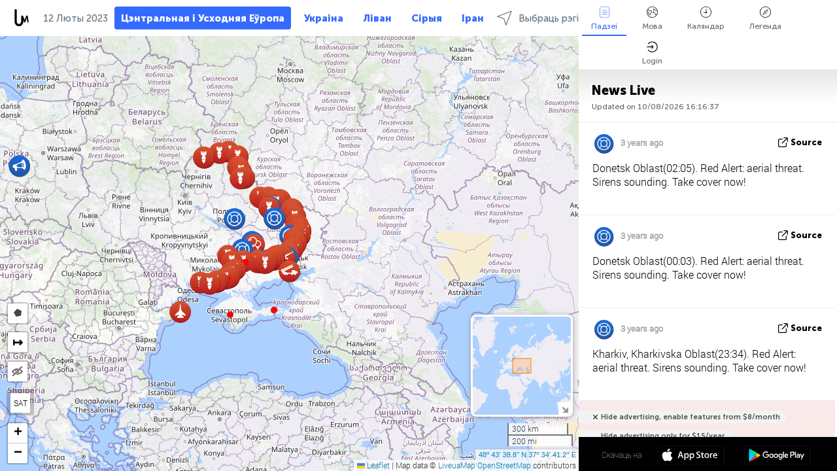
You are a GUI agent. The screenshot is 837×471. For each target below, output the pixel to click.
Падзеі (604, 19)
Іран (473, 18)
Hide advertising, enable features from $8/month (690, 417)
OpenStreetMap (504, 465)
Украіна (323, 18)
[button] (274, 310)
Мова (652, 19)
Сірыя (426, 18)
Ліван (377, 18)
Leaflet (373, 465)
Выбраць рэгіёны (546, 18)
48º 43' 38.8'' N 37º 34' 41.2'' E (527, 455)
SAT (20, 403)
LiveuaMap (456, 465)
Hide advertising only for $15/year (663, 436)
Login (652, 53)
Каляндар (706, 19)
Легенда (765, 19)
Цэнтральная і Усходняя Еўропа (202, 18)
